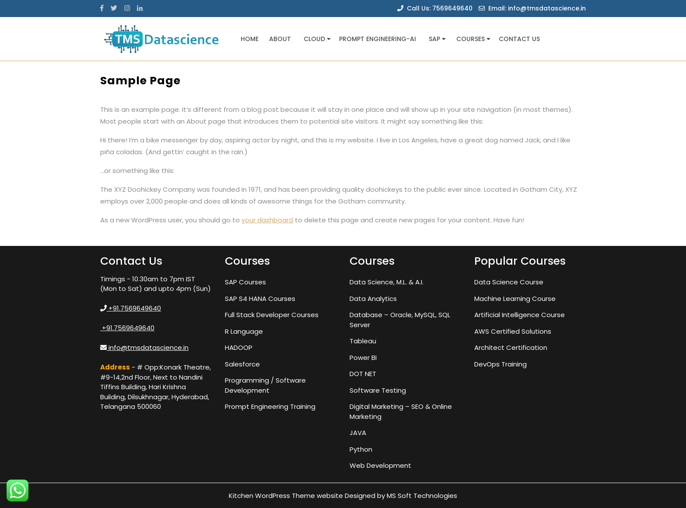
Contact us (519, 39)
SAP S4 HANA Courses (260, 298)
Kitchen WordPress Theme (272, 495)
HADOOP (238, 347)
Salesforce (242, 364)
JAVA (358, 432)
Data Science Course (508, 282)
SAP (434, 39)
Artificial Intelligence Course (519, 314)
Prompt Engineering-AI (377, 39)
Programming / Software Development (265, 385)
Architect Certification (510, 347)
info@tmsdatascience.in (144, 347)
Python (361, 449)
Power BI (363, 357)
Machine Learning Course (515, 298)
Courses (470, 39)
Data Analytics (373, 298)
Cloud (314, 39)
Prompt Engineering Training (270, 406)
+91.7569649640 (130, 308)
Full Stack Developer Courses (271, 314)
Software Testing (378, 390)
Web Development (380, 465)
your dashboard (267, 220)
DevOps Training (500, 364)
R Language (244, 331)
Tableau (363, 341)
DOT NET (363, 373)
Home (250, 39)
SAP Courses (245, 282)
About (280, 39)
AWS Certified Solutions (512, 331)
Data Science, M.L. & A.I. (387, 282)
